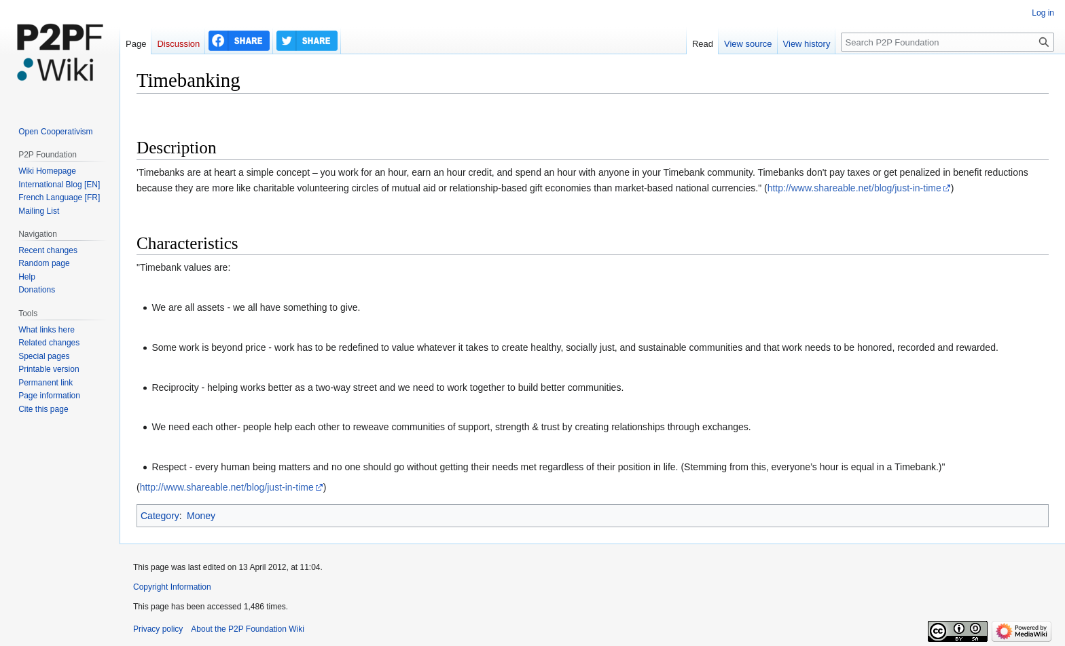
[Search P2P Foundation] (947, 42)
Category (160, 515)
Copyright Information (172, 587)
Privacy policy (158, 629)
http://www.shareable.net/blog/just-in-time (854, 188)
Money (201, 515)
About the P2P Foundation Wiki (247, 629)
